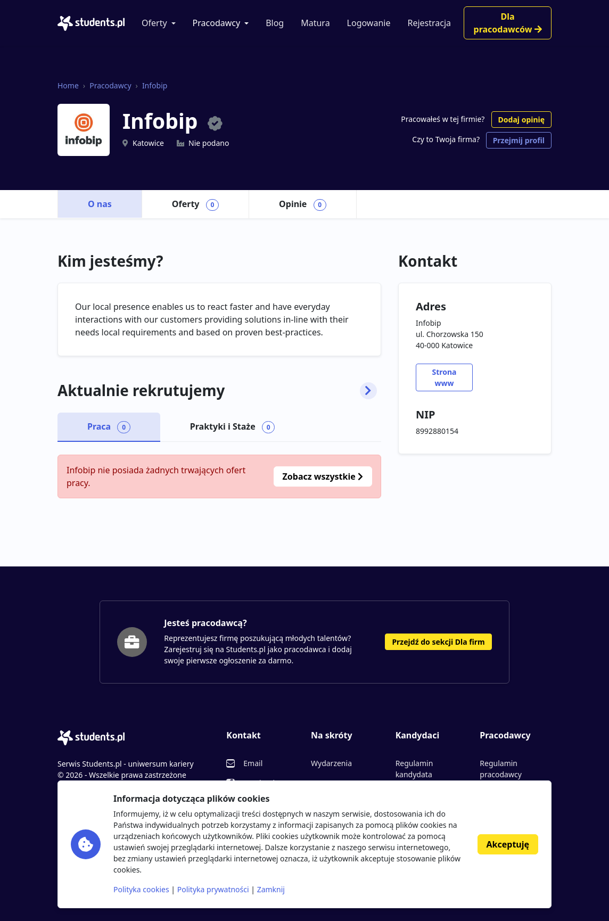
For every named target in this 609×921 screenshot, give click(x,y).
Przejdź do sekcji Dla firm (438, 642)
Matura (315, 23)
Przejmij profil (519, 140)
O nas (100, 204)
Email (252, 763)
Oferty (154, 23)
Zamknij (271, 889)
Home (68, 85)
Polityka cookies (141, 889)
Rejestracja (429, 23)
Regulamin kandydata (414, 768)
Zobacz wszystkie (323, 476)
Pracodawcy (217, 23)
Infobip (155, 85)
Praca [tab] (108, 427)
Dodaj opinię (521, 119)
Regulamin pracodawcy (500, 768)
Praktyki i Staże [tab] (232, 427)
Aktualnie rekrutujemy (217, 390)
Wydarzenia (331, 763)
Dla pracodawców (508, 23)
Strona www (444, 377)
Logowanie (369, 23)
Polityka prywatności (213, 889)
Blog (275, 23)
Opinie (302, 204)
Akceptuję (508, 844)
